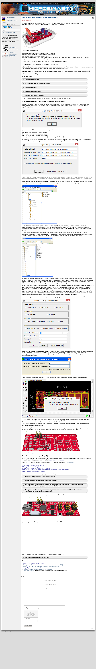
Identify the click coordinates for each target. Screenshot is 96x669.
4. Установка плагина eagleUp (34, 95)
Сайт (45, 588)
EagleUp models (69, 462)
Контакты (21, 14)
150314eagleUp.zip (28, 570)
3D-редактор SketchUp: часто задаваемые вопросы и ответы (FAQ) (43, 565)
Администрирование (10, 3)
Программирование (61, 14)
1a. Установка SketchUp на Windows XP (37, 83)
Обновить (28, 621)
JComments (91, 631)
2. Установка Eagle (31, 87)
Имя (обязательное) (50, 580)
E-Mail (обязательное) (50, 584)
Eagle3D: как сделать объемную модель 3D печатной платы (41, 566)
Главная (8, 14)
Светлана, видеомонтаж (13, 53)
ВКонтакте (12, 55)
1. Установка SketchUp (32, 79)
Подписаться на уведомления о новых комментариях (42, 610)
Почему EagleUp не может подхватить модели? (40, 476)
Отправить (28, 628)
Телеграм (11, 57)
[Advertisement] (45, 652)
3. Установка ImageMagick (33, 91)
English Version (10, 17)
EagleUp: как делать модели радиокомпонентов (37, 569)
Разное (20, 3)
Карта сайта (5, 22)
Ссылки (78, 14)
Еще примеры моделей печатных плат (37, 557)
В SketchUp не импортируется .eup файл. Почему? (41, 480)
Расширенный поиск (9, 32)
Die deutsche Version (12, 20)
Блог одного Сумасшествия (13, 48)
